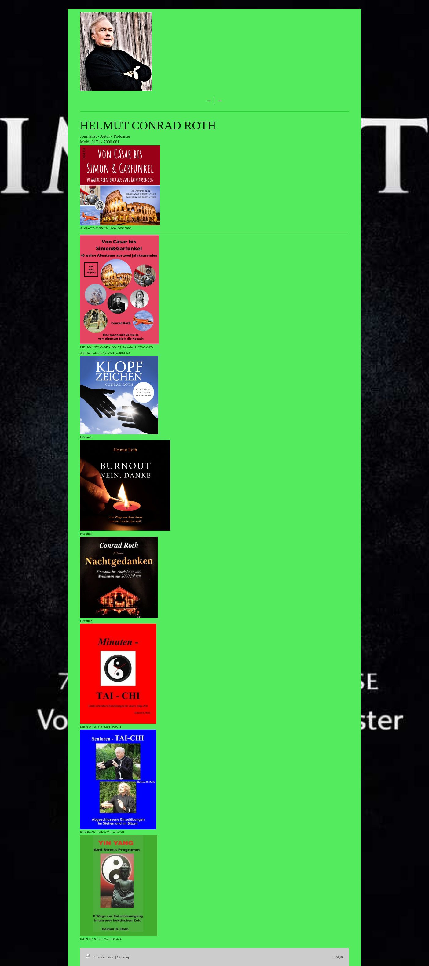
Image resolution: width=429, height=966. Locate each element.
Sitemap (123, 957)
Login (338, 956)
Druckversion (100, 957)
